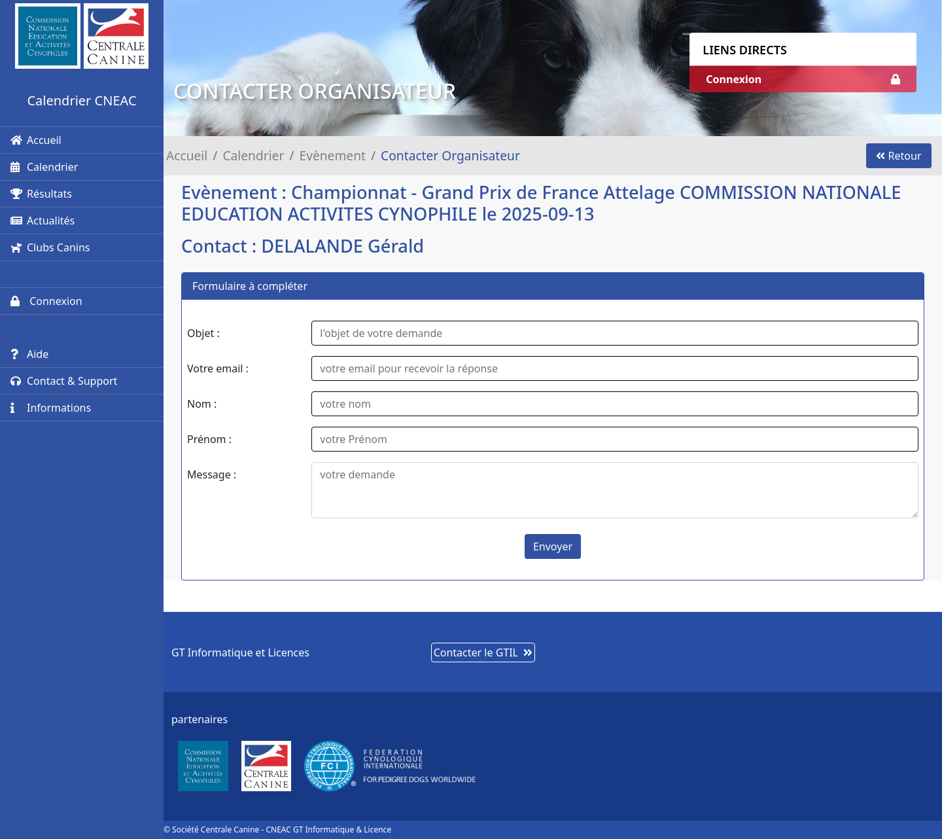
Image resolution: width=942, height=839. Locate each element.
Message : (211, 474)
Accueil (35, 140)
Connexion (46, 301)
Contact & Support (63, 381)
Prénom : (209, 439)
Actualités (42, 220)
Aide (29, 354)
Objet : (203, 333)
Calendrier (44, 167)
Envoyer (552, 546)
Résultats (41, 194)
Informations (50, 408)
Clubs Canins (50, 247)
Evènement (333, 155)
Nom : (202, 404)
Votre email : (218, 368)
